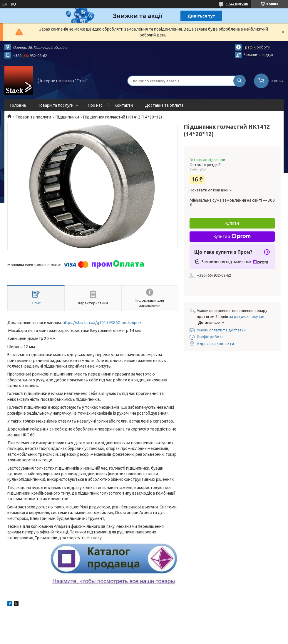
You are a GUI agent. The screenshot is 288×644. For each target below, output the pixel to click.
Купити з (232, 236)
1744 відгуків (237, 4)
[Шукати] (239, 81)
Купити (232, 223)
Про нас (95, 105)
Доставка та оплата (164, 105)
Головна (18, 105)
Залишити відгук (258, 55)
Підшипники (67, 117)
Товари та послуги (55, 105)
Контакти (124, 105)
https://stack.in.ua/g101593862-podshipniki (103, 322)
